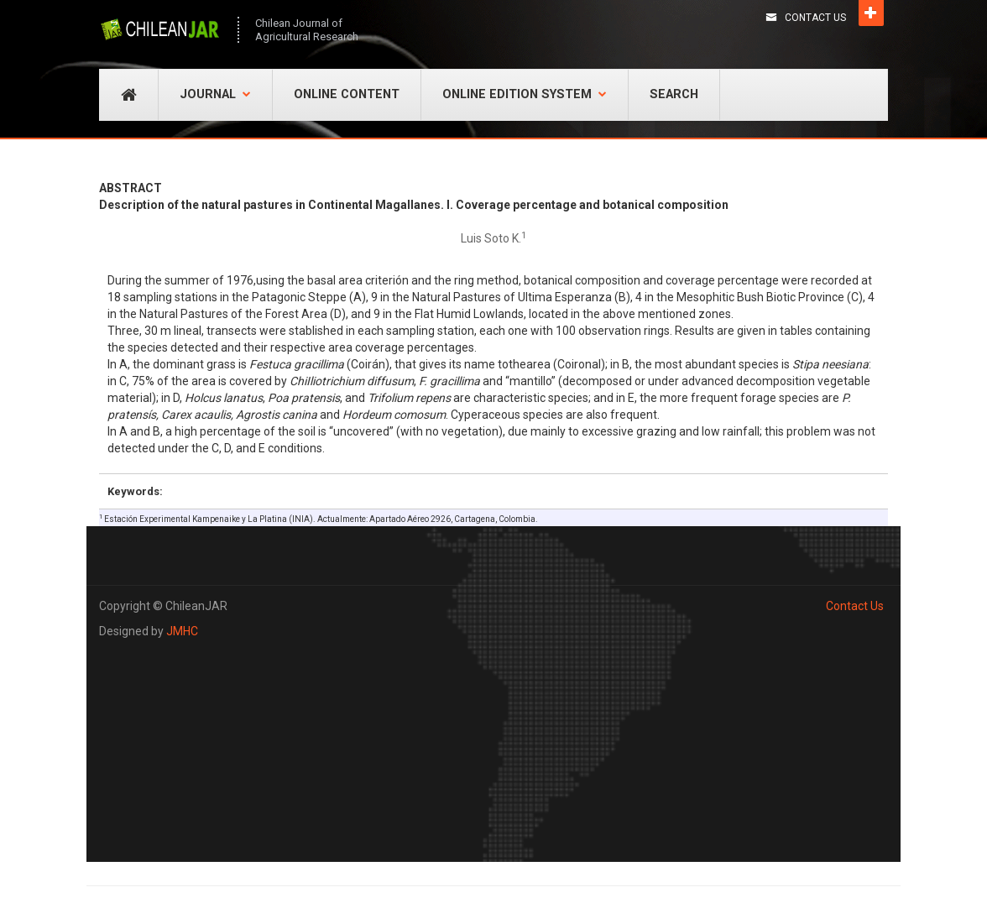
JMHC (182, 631)
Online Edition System (524, 94)
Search (674, 94)
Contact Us (815, 17)
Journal (215, 94)
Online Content (347, 94)
